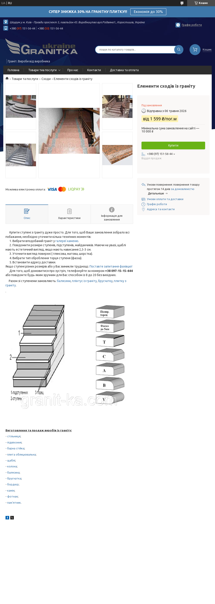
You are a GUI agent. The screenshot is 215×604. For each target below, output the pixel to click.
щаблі (11, 460)
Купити (173, 145)
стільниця (13, 436)
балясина (13, 472)
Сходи (46, 79)
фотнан (12, 496)
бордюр (13, 484)
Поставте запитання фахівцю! (111, 266)
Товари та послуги (25, 79)
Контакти (94, 70)
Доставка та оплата (124, 70)
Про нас (72, 70)
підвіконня (14, 442)
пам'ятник (14, 502)
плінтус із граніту (84, 281)
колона (12, 466)
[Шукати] (178, 49)
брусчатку (105, 281)
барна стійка (15, 448)
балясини (64, 281)
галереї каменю (67, 241)
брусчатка (14, 478)
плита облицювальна (21, 454)
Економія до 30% (148, 12)
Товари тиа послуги (42, 70)
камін (10, 490)
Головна (13, 70)
